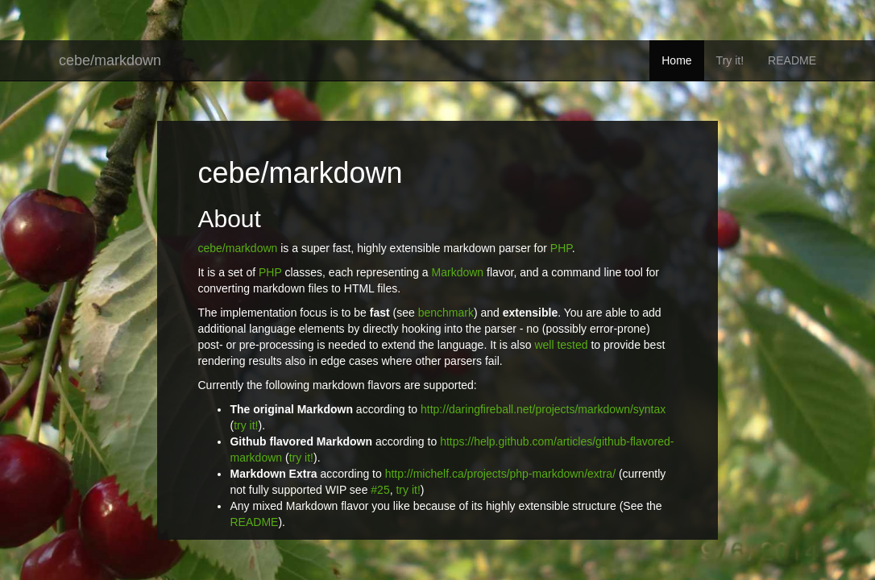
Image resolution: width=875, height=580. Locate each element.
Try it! (730, 60)
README (792, 60)
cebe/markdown (110, 60)
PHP (561, 248)
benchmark (446, 312)
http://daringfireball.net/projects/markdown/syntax (543, 409)
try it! (246, 425)
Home (676, 60)
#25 (380, 489)
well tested (560, 344)
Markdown (458, 272)
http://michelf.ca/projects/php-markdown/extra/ (500, 473)
